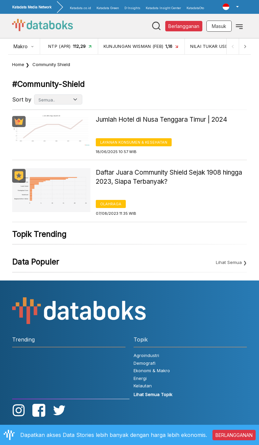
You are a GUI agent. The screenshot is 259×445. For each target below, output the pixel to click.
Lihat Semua (229, 262)
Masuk (219, 26)
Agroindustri (146, 355)
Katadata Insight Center (163, 8)
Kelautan (143, 385)
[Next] (245, 46)
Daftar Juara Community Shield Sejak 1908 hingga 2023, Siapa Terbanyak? (169, 177)
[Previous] (233, 46)
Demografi (144, 363)
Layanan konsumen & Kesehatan (133, 142)
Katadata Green (107, 8)
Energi (140, 378)
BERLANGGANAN (234, 435)
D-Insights (132, 8)
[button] (230, 7)
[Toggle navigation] (239, 26)
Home (18, 64)
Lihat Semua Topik (153, 394)
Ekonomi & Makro (152, 370)
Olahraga (110, 204)
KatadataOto (195, 8)
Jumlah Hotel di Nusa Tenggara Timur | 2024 (161, 119)
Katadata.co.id (80, 8)
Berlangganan (183, 26)
